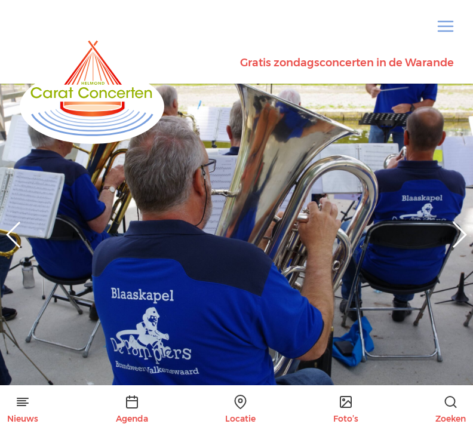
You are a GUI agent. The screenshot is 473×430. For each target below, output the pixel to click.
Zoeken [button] (450, 409)
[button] (445, 26)
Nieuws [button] (22, 409)
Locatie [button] (240, 409)
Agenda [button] (132, 409)
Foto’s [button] (346, 409)
